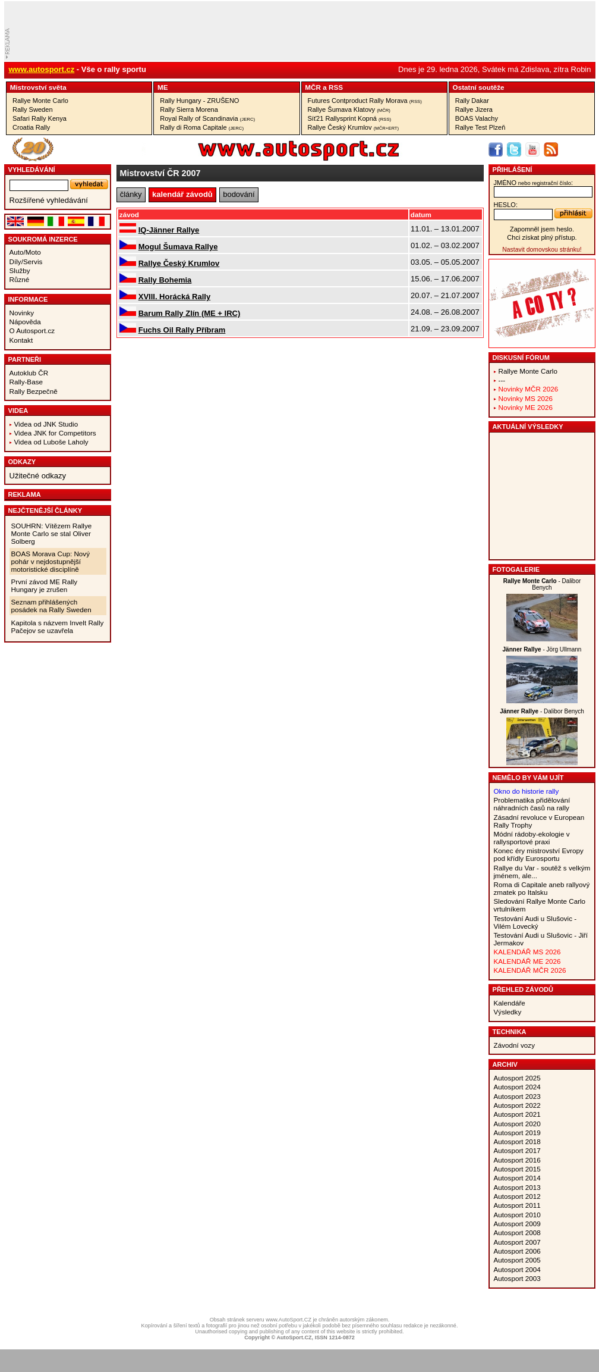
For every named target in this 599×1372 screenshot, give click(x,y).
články (131, 194)
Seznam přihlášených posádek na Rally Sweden (51, 605)
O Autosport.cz (32, 330)
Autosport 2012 (517, 1196)
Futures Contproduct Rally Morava (365, 100)
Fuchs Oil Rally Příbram (182, 329)
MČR (313, 87)
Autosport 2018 (517, 1141)
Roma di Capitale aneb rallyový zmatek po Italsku (542, 888)
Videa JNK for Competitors (55, 433)
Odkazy (22, 461)
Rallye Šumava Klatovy (349, 109)
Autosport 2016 (517, 1160)
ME (162, 87)
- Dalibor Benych (542, 584)
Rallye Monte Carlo (40, 100)
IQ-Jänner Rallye (169, 229)
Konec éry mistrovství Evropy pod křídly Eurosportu (539, 854)
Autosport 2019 (517, 1132)
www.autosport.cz (42, 69)
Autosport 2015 (517, 1169)
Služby (20, 270)
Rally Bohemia (165, 279)
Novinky (22, 313)
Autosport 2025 (517, 1078)
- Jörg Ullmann (542, 649)
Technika (510, 1031)
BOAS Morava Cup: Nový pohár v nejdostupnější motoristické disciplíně (50, 561)
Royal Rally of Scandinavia (207, 118)
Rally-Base (26, 382)
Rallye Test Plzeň (480, 127)
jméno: (533, 182)
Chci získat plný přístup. (541, 237)
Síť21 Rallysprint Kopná (350, 118)
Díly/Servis (26, 261)
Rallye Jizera (474, 109)
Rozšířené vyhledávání (49, 200)
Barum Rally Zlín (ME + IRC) (189, 313)
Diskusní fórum (521, 357)
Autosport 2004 (517, 1269)
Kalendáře (509, 1003)
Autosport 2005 (517, 1260)
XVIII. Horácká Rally (174, 296)
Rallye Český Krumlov (353, 127)
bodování (239, 194)
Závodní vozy (514, 1045)
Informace (28, 299)
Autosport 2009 (517, 1223)
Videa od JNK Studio (46, 424)
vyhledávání (31, 169)
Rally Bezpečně (34, 391)
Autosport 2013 (517, 1187)
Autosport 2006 (517, 1251)
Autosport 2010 (517, 1214)
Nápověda (25, 321)
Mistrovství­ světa (38, 87)
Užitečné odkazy (38, 475)
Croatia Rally (31, 127)
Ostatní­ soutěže (479, 87)
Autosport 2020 (517, 1123)
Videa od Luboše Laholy (51, 442)
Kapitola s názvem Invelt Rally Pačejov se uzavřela (57, 626)
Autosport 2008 (517, 1232)
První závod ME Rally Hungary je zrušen (44, 585)
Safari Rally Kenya (39, 118)
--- (502, 380)
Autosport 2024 (517, 1087)
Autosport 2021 (517, 1114)
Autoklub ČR (29, 373)
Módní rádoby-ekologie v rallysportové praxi (532, 837)
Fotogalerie (516, 569)
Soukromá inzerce (43, 239)
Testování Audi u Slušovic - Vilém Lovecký (535, 922)
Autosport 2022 (517, 1105)
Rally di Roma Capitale (202, 127)
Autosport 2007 (517, 1242)
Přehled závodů (523, 989)
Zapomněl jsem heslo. (542, 229)
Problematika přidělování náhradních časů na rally (532, 804)
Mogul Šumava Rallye (178, 246)
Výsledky (508, 1012)
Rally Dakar (472, 100)
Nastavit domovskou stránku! (541, 249)
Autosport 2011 (517, 1205)
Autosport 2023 (517, 1096)
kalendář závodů (182, 194)
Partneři (25, 359)
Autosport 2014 (517, 1178)
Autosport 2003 (517, 1278)
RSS (336, 87)
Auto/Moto (25, 252)
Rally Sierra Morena (189, 109)
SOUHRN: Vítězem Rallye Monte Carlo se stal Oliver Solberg (51, 533)
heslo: (506, 204)
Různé (20, 279)
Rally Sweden (32, 109)
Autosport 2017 (517, 1150)
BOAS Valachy (476, 118)
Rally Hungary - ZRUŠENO (199, 100)
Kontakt (21, 340)
